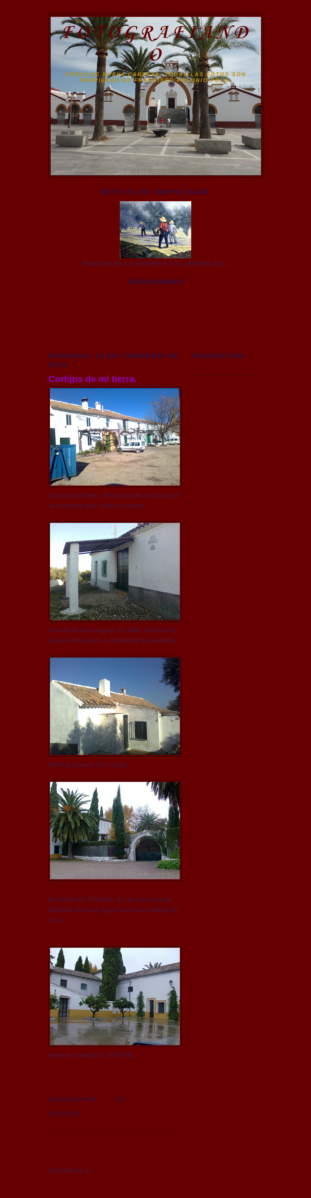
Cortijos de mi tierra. (92, 379)
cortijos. (101, 1114)
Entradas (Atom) (118, 1170)
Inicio (115, 1148)
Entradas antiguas (153, 1144)
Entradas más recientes (84, 1144)
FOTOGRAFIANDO (156, 44)
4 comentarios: (77, 1106)
